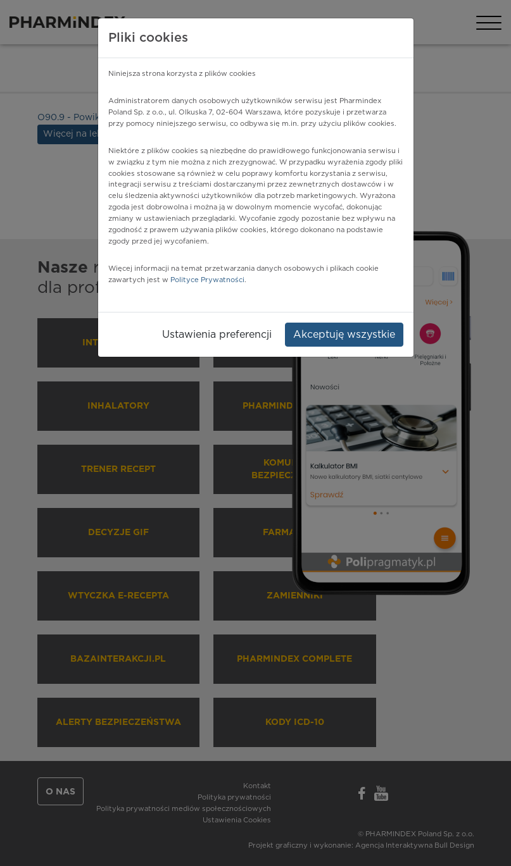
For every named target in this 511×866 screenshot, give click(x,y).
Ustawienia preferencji (217, 335)
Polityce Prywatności (207, 279)
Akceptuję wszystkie (344, 335)
